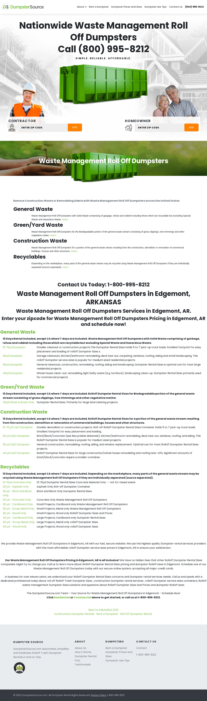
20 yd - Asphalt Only (16, 487)
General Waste (17, 332)
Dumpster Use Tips (156, 6)
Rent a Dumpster (99, 6)
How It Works (83, 652)
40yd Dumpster (13, 373)
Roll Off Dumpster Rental (136, 614)
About (80, 6)
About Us (80, 648)
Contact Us (175, 6)
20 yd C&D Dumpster (16, 436)
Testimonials (83, 664)
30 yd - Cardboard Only (18, 504)
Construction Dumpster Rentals (74, 614)
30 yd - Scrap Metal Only (18, 509)
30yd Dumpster (12, 364)
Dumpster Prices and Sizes (126, 6)
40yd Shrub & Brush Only (18, 402)
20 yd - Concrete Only (17, 500)
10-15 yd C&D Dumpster (18, 427)
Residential (62, 597)
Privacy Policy (98, 695)
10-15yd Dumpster (14, 347)
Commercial (82, 597)
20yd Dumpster (12, 356)
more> (65, 219)
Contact (141, 648)
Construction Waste (23, 412)
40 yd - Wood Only (15, 526)
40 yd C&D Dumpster (16, 453)
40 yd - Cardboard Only (18, 518)
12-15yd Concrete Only (17, 482)
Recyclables (14, 467)
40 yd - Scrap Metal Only (19, 522)
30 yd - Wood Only (14, 513)
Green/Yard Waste (22, 387)
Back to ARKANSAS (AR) (103, 610)
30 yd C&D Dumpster (16, 444)
